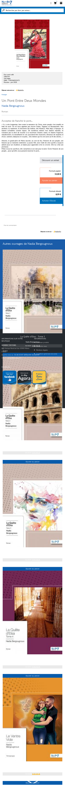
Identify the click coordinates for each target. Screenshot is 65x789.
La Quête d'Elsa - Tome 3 (32, 550)
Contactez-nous (41, 346)
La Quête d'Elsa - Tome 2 (32, 443)
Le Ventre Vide (32, 764)
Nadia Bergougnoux (13, 105)
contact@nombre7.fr (14, 358)
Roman (5, 112)
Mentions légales (42, 350)
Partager (4, 94)
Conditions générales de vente (46, 354)
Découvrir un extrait (50, 160)
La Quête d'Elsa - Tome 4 (32, 657)
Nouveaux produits (42, 342)
